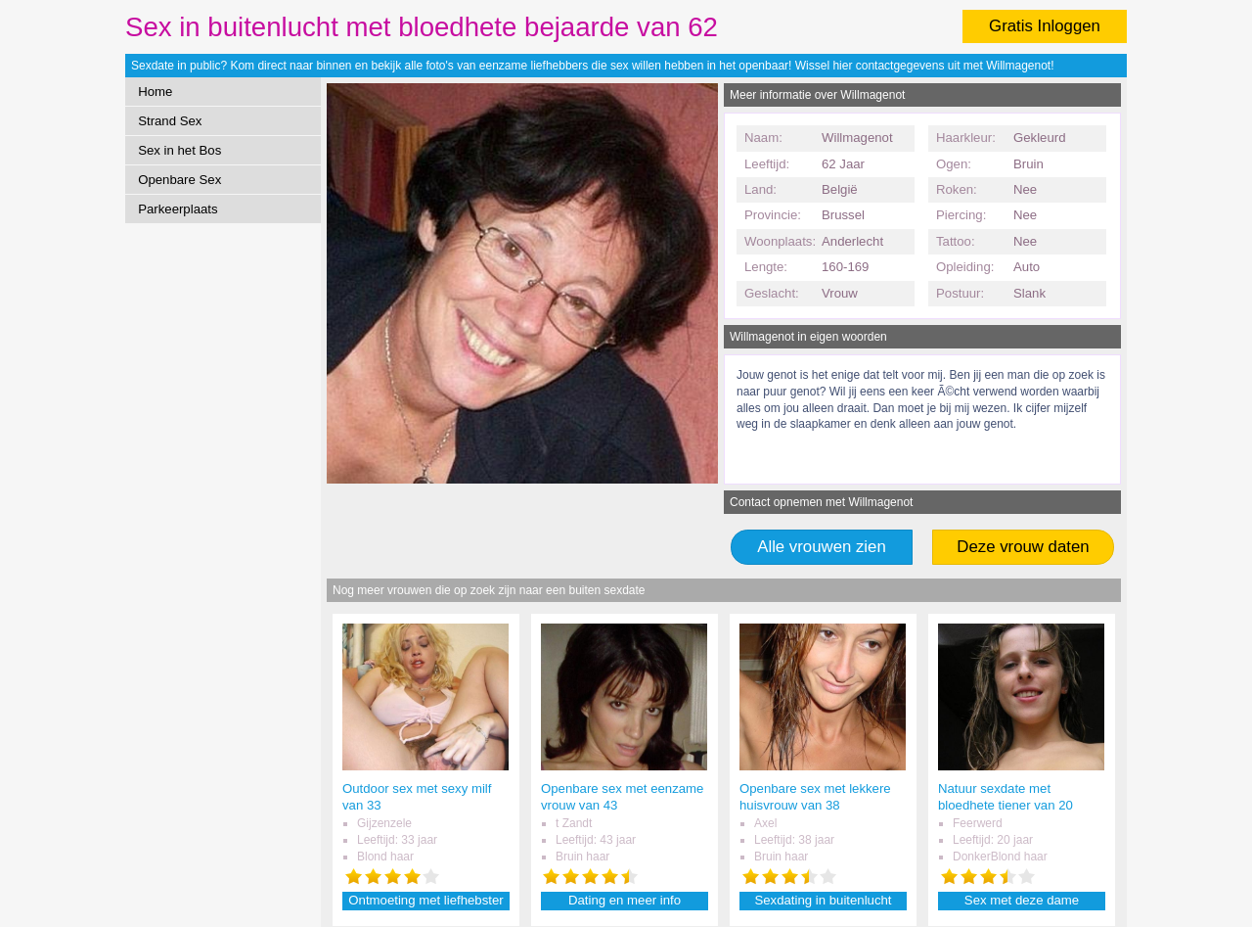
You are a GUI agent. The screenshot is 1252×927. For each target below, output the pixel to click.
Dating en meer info (624, 900)
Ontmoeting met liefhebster (425, 900)
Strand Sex (169, 121)
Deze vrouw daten (1023, 546)
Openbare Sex (179, 179)
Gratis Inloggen (1044, 26)
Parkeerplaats (177, 209)
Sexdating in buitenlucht (822, 900)
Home (155, 91)
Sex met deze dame (1021, 900)
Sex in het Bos (179, 150)
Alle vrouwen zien (821, 546)
